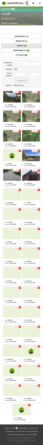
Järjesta (8, 85)
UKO (13, 428)
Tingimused (10, 431)
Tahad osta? (33, 428)
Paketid (8, 428)
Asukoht (9, 69)
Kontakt (30, 434)
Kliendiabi (23, 428)
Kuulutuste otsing (8, 63)
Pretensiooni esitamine (16, 434)
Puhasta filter (21, 80)
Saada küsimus (32, 431)
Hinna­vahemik (9, 74)
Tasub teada (20, 431)
